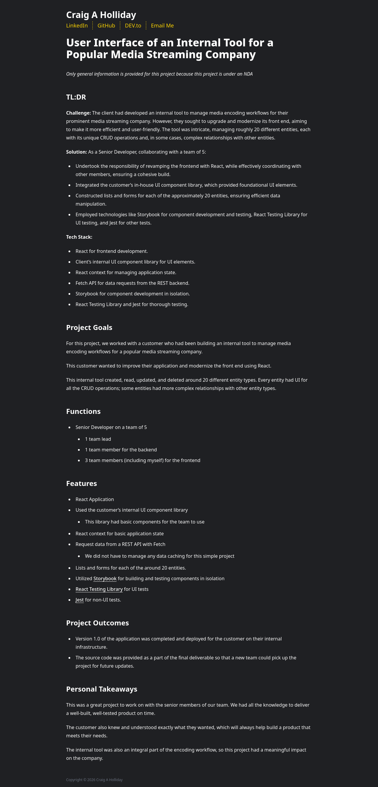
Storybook (104, 578)
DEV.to (133, 25)
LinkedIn (77, 25)
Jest (80, 599)
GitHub (106, 25)
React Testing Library (99, 589)
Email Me (162, 25)
